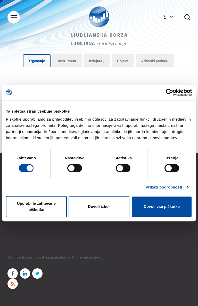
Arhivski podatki (154, 61)
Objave (123, 61)
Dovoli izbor (99, 206)
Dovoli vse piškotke (162, 206)
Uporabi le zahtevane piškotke (36, 206)
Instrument (67, 61)
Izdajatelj (96, 61)
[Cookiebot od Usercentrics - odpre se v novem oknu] (169, 92)
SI (168, 17)
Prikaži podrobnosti (164, 187)
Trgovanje (37, 61)
